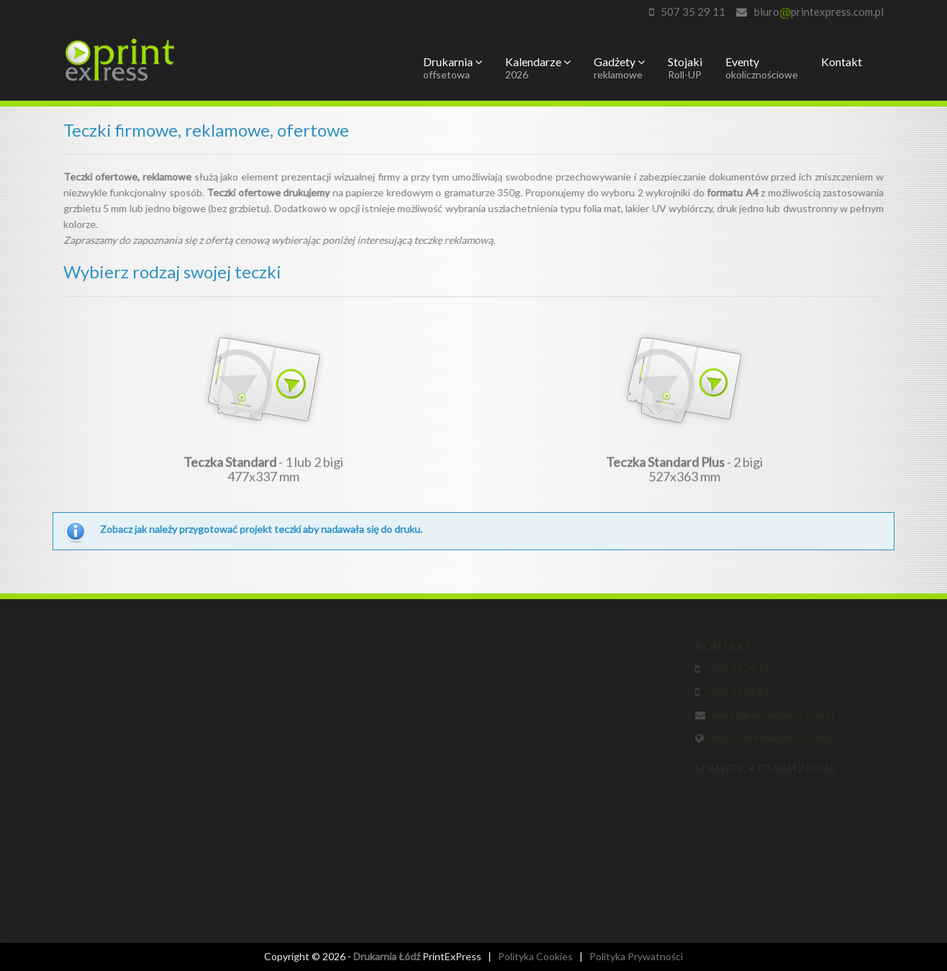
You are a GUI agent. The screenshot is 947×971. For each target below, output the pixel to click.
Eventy (761, 68)
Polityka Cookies (535, 956)
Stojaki (685, 68)
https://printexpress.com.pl (772, 740)
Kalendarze (538, 68)
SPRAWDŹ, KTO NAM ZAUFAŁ (765, 770)
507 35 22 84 (738, 694)
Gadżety (619, 68)
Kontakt (841, 61)
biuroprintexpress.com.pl (819, 11)
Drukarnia (452, 68)
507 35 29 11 (693, 11)
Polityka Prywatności (636, 956)
